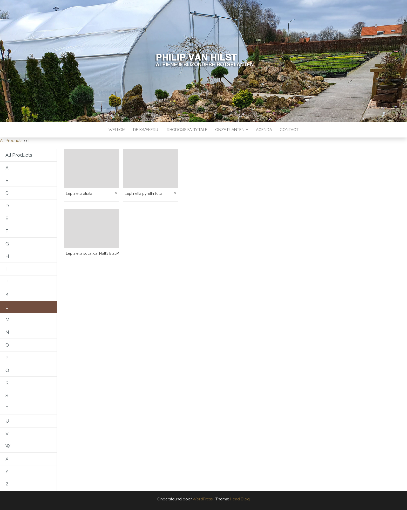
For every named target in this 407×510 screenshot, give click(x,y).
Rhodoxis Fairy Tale (186, 129)
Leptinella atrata (79, 193)
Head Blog (240, 499)
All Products (11, 140)
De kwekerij (145, 129)
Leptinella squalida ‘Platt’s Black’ (92, 253)
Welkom (116, 129)
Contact (289, 129)
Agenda (264, 129)
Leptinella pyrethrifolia (143, 193)
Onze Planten (231, 129)
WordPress (203, 499)
